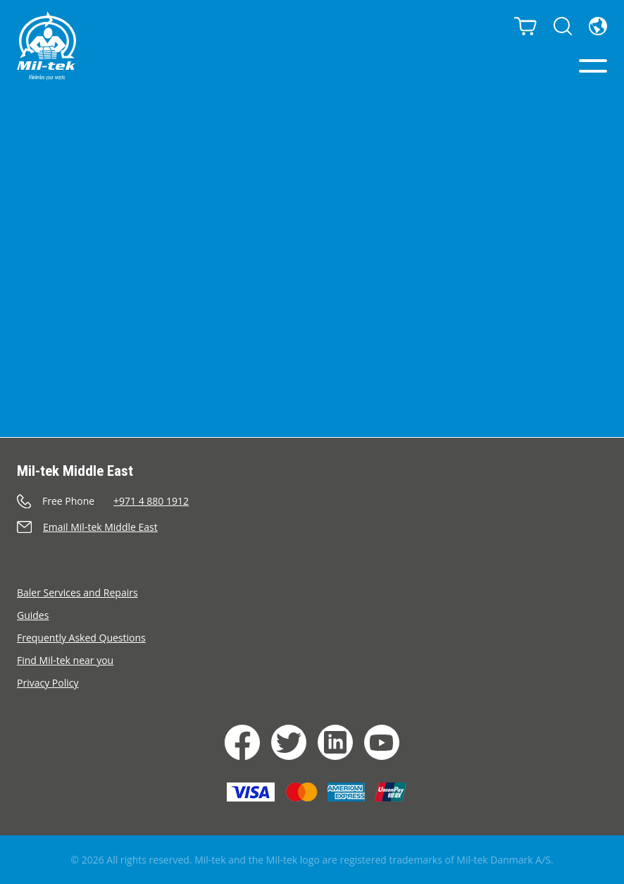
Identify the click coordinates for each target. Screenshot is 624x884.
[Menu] (593, 66)
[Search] (563, 26)
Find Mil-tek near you (65, 660)
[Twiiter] (288, 742)
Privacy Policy (47, 682)
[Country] (598, 26)
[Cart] (525, 26)
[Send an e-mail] (312, 527)
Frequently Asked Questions (81, 637)
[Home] (46, 45)
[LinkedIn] (335, 742)
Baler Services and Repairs (77, 592)
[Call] (312, 500)
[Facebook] (242, 742)
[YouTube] (381, 742)
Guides (33, 615)
